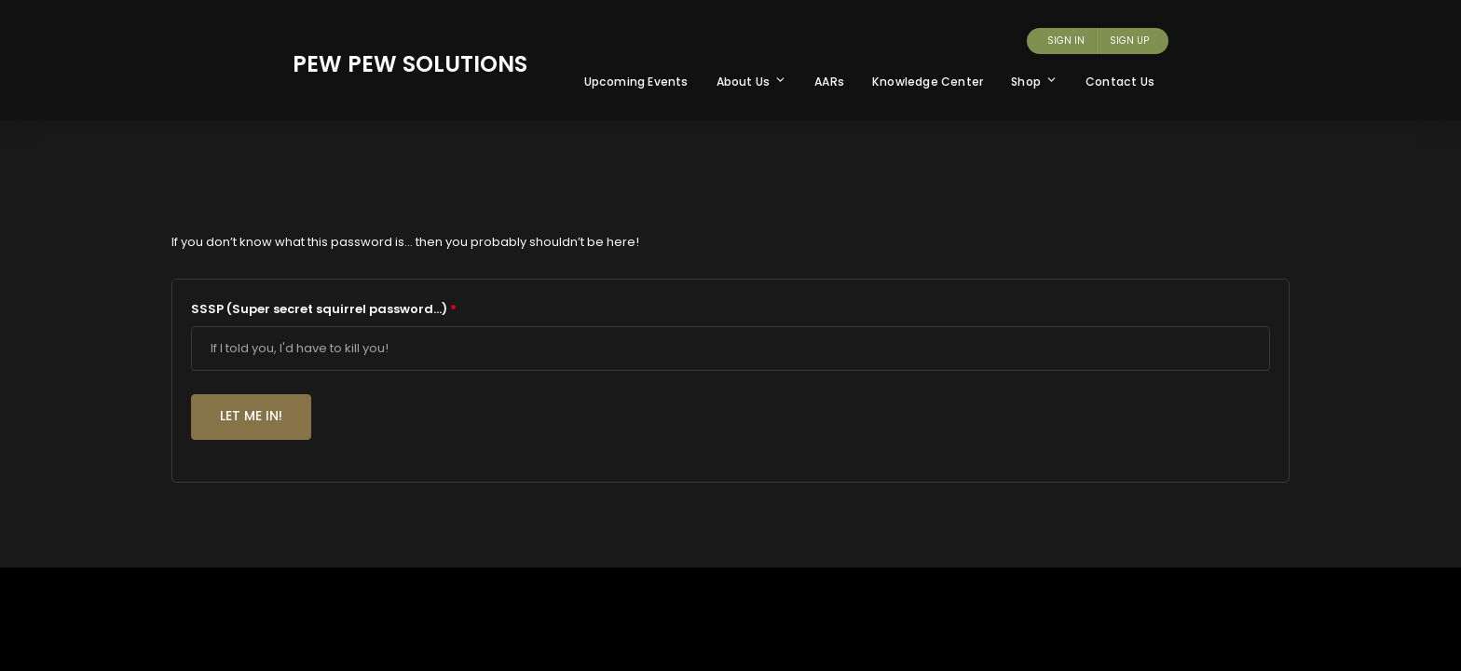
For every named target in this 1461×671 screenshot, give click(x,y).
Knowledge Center (927, 81)
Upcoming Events (636, 81)
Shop (1034, 81)
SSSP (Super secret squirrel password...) (324, 309)
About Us (752, 81)
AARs (829, 81)
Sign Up (1129, 41)
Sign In (1066, 41)
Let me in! (251, 415)
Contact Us (1120, 81)
